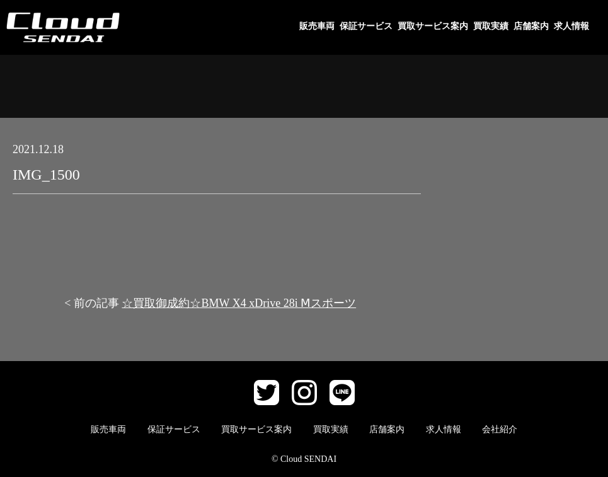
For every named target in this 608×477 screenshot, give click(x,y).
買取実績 (490, 26)
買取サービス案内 (433, 26)
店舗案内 (531, 26)
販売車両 (317, 26)
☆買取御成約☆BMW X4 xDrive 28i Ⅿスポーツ (239, 303)
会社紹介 (499, 429)
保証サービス (366, 26)
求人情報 (571, 26)
